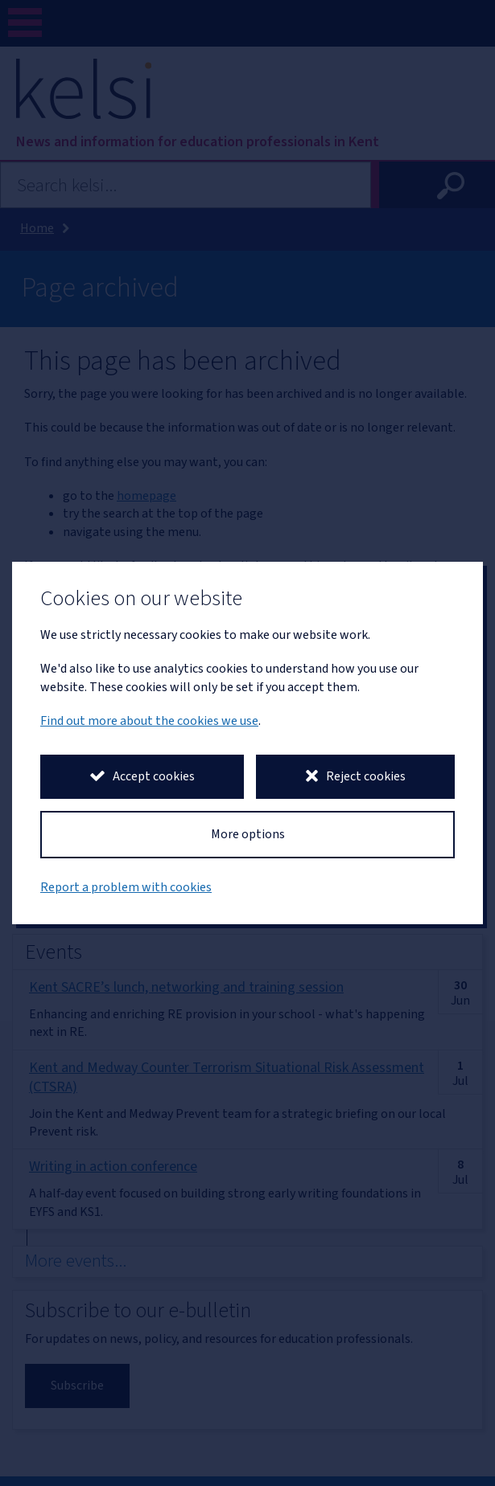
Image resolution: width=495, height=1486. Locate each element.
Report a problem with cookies (126, 887)
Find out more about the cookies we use (149, 721)
